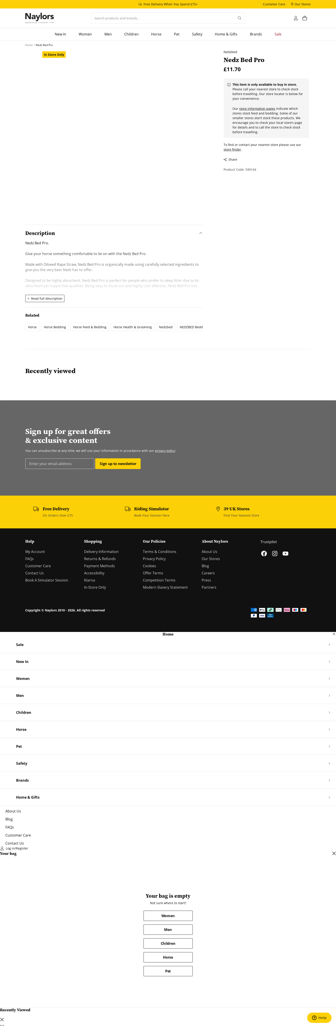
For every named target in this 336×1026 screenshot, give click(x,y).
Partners (209, 587)
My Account (35, 551)
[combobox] (163, 18)
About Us (209, 551)
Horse (32, 327)
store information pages (256, 108)
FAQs (29, 558)
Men (168, 929)
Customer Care (38, 565)
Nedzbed (166, 327)
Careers (208, 573)
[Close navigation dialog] (334, 634)
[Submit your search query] (239, 18)
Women (168, 915)
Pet (168, 971)
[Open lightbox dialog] (121, 130)
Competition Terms (159, 580)
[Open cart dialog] (306, 18)
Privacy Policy (154, 558)
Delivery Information (101, 551)
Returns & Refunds (100, 558)
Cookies (149, 565)
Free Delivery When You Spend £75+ (171, 4)
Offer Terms (153, 573)
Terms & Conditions (159, 551)
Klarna (89, 580)
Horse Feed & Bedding (89, 327)
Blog (205, 565)
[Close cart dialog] (334, 853)
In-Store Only (95, 587)
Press (206, 580)
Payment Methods (99, 565)
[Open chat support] (319, 1018)
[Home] (39, 18)
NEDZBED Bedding (193, 327)
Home (168, 634)
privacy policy (165, 451)
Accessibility (94, 573)
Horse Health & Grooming (133, 327)
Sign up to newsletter (118, 463)
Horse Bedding (55, 327)
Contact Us (34, 573)
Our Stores (211, 558)
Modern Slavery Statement (165, 587)
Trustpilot (268, 541)
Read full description (44, 298)
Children (168, 943)
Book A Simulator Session (46, 580)
